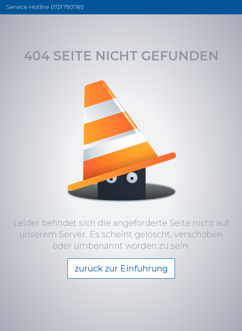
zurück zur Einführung (121, 268)
